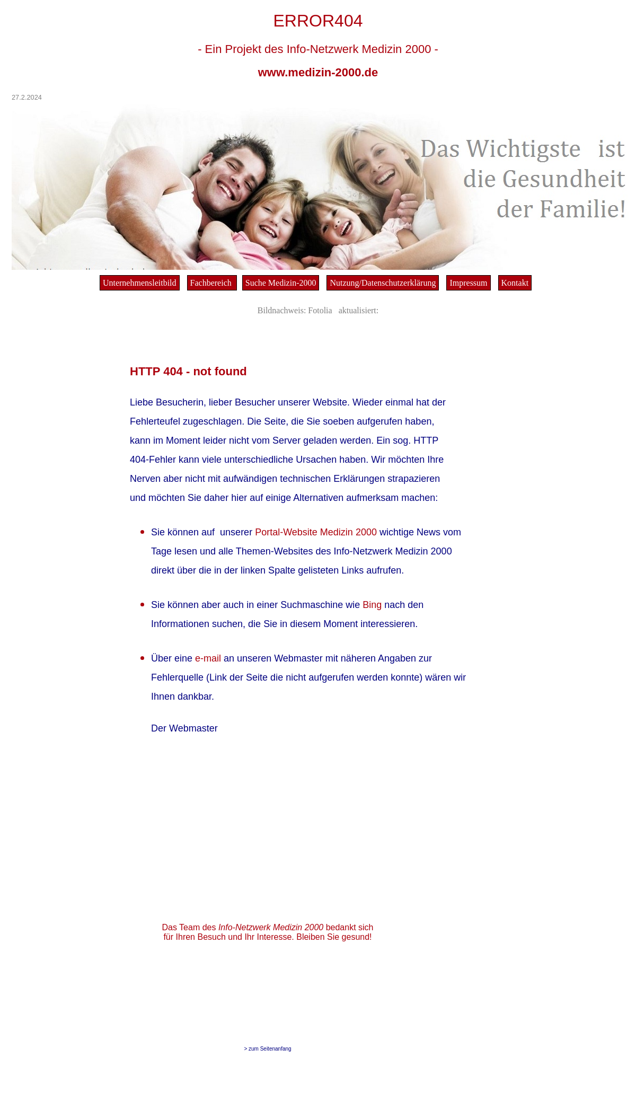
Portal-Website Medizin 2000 (317, 532)
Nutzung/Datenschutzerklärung (383, 282)
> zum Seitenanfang (267, 1049)
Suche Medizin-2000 (280, 282)
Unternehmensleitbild (139, 282)
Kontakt (515, 282)
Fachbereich (212, 282)
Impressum (468, 282)
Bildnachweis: (282, 310)
